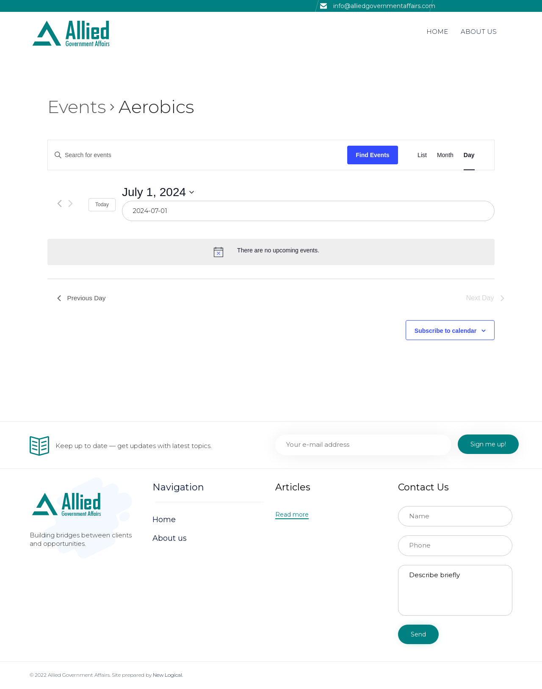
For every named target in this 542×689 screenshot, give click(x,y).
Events (76, 107)
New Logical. (168, 675)
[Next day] (70, 203)
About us (169, 538)
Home (164, 519)
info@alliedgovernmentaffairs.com (384, 6)
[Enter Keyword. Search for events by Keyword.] (197, 155)
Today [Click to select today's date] (102, 205)
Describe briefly (455, 590)
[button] (292, 515)
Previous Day (82, 298)
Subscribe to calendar (445, 330)
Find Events (372, 155)
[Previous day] (59, 203)
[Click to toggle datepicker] (158, 192)
